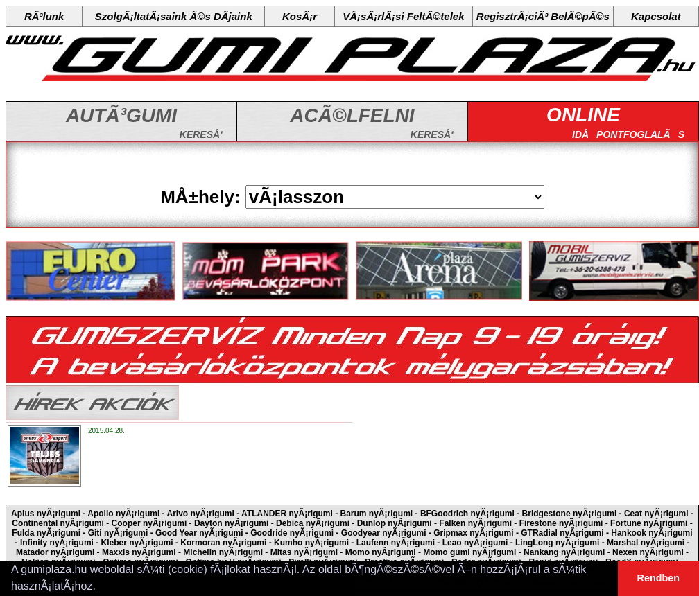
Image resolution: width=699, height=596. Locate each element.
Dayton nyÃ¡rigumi (231, 523)
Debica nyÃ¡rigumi (313, 523)
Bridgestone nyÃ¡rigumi (569, 513)
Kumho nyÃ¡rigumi (311, 542)
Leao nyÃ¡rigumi (475, 542)
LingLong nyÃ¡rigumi (557, 542)
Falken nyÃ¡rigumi (475, 523)
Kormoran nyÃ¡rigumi (223, 542)
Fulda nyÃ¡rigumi (46, 533)
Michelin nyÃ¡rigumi (223, 552)
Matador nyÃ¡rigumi (55, 552)
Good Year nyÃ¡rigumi (199, 533)
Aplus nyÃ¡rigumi (45, 513)
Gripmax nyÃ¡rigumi (473, 533)
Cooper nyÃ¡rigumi (149, 523)
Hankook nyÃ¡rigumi (651, 533)
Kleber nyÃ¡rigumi (137, 542)
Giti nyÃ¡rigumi (118, 533)
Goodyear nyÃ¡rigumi (383, 533)
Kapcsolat (656, 16)
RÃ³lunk (44, 16)
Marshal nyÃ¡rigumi (645, 542)
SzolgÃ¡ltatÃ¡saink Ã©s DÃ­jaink (173, 16)
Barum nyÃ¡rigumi (376, 513)
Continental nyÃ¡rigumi (58, 523)
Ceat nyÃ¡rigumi (656, 513)
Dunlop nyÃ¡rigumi (394, 523)
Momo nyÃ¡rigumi (380, 552)
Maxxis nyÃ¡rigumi (139, 552)
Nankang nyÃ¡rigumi (564, 552)
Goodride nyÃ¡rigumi (292, 533)
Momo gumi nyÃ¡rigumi (469, 552)
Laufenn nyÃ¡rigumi (395, 542)
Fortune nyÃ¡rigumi (648, 523)
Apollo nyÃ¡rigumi (123, 513)
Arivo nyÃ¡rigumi (200, 513)
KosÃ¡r (299, 16)
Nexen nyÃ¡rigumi (648, 552)
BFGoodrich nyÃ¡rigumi (467, 513)
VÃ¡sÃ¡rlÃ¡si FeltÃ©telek (403, 16)
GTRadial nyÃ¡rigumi (562, 533)
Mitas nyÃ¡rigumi (304, 552)
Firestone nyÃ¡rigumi (561, 523)
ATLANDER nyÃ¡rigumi (287, 513)
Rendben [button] (658, 578)
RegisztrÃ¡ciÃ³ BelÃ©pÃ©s (543, 16)
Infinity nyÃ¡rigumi (57, 542)
